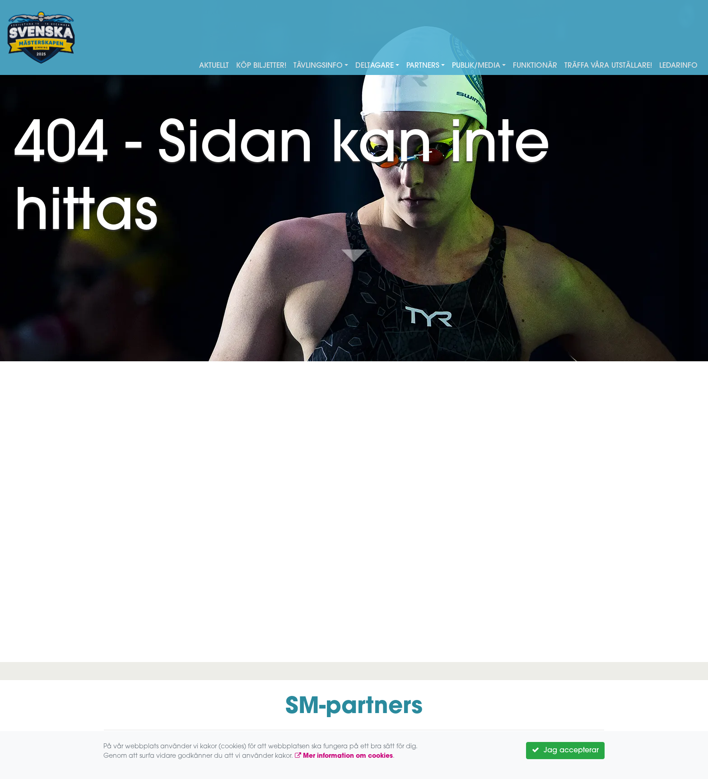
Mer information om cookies (344, 756)
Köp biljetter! (261, 66)
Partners (422, 66)
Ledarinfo (678, 66)
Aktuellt (214, 66)
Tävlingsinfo (318, 66)
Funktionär (535, 66)
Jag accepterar (565, 750)
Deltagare (374, 66)
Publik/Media (476, 66)
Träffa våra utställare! (608, 66)
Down (354, 255)
